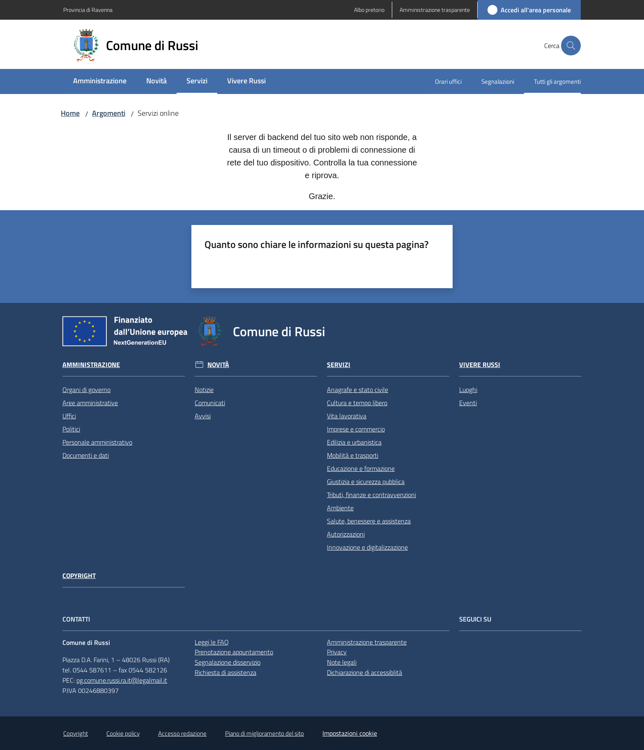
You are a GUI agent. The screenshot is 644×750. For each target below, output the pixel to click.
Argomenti (108, 113)
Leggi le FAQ (212, 642)
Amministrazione (91, 364)
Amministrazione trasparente (367, 642)
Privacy (337, 652)
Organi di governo (86, 389)
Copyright (79, 575)
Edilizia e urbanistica (354, 442)
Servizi (338, 364)
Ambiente (340, 508)
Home (70, 113)
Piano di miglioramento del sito (264, 733)
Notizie (204, 389)
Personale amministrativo (97, 442)
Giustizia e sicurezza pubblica (366, 481)
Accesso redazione (182, 733)
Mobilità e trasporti (352, 455)
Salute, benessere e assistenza (369, 521)
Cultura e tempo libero (357, 403)
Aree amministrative (90, 403)
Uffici (69, 416)
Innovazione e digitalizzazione (367, 547)
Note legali (341, 662)
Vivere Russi (479, 364)
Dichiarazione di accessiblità (364, 672)
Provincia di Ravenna (88, 9)
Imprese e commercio (356, 429)
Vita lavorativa (346, 416)
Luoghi (468, 389)
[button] (571, 45)
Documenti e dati (85, 455)
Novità (218, 364)
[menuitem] (99, 81)
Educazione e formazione (361, 468)
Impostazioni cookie (349, 733)
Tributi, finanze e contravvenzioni (371, 495)
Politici (71, 429)
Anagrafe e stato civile (357, 389)
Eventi (468, 403)
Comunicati (210, 403)
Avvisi (203, 416)
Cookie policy (123, 733)
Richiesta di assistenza (225, 672)
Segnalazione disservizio (227, 662)
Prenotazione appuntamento (234, 652)
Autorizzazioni (346, 534)
